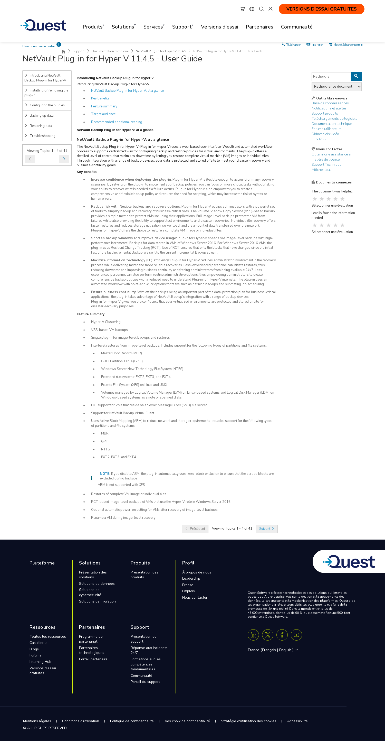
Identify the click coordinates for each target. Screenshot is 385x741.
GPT (104, 441)
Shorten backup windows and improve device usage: (134, 238)
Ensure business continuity (113, 292)
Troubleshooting (39, 136)
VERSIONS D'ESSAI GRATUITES (321, 9)
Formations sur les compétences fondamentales (146, 664)
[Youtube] (296, 635)
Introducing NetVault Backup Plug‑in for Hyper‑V (113, 84)
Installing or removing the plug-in (46, 93)
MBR (105, 433)
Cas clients (38, 642)
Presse (187, 584)
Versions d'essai (219, 26)
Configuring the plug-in (44, 105)
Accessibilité (297, 721)
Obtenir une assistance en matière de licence (332, 157)
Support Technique (326, 164)
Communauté (297, 26)
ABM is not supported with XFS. (122, 485)
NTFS (105, 449)
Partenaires (259, 26)
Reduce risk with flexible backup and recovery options (135, 206)
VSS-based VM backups (109, 330)
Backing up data (39, 115)
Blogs (34, 649)
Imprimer (317, 44)
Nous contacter (194, 597)
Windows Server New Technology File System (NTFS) (142, 369)
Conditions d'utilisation (80, 721)
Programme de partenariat (91, 639)
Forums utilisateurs (327, 128)
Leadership (191, 578)
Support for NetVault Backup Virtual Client (122, 413)
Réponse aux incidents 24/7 (149, 650)
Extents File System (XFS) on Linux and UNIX (134, 385)
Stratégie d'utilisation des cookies (248, 721)
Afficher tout (321, 169)
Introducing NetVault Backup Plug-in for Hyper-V (45, 78)
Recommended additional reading (116, 122)
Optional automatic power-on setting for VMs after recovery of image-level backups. (154, 509)
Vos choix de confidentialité (187, 721)
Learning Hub (40, 661)
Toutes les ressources (48, 636)
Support (78, 51)
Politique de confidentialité (132, 721)
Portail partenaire (93, 659)
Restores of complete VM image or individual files (128, 494)
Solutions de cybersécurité (90, 592)
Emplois (188, 591)
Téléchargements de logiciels (334, 118)
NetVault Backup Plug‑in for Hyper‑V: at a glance (127, 90)
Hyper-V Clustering (106, 322)
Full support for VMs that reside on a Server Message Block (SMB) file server (149, 405)
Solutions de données (97, 583)
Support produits (325, 113)
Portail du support (145, 681)
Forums (35, 655)
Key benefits (100, 98)
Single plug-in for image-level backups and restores (130, 337)
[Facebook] (282, 635)
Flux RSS (318, 139)
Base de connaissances (330, 103)
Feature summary (104, 106)
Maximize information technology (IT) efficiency (130, 260)
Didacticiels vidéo (325, 134)
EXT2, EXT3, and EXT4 (118, 457)
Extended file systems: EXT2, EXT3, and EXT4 (136, 377)
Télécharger (294, 44)
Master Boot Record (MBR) (121, 353)
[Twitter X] (267, 635)
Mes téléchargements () (348, 44)
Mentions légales (37, 721)
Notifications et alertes (329, 108)
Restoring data (38, 126)
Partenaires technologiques (91, 650)
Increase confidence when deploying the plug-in (131, 179)
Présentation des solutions (93, 575)
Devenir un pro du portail (39, 46)
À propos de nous (196, 572)
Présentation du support (144, 639)
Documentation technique (110, 51)
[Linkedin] (253, 635)
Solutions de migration (97, 601)
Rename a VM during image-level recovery (123, 517)
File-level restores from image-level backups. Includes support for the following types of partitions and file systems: (179, 345)
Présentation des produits (144, 575)
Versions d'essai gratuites (43, 671)
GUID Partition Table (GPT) (122, 361)
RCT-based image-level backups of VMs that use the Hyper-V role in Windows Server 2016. (161, 501)
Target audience (103, 114)
